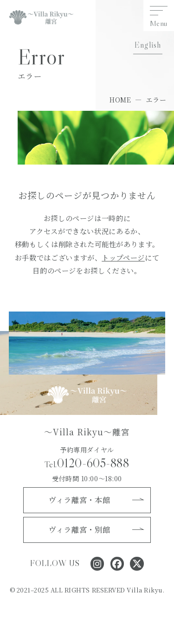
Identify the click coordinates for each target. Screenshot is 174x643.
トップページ (123, 257)
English (148, 45)
